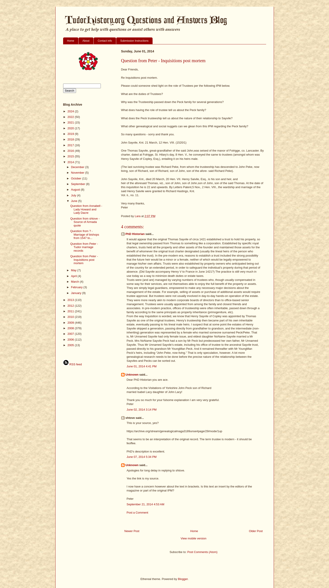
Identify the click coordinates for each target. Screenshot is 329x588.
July (74, 195)
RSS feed (72, 364)
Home (70, 40)
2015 (71, 156)
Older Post (256, 531)
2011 (71, 311)
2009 (71, 322)
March (75, 281)
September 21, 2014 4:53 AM (145, 504)
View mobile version (193, 538)
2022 (71, 117)
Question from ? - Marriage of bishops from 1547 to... (84, 234)
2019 (71, 134)
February (77, 287)
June (74, 201)
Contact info (105, 40)
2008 (71, 328)
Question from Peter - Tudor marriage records (84, 247)
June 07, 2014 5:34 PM (142, 456)
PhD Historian (135, 234)
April (74, 276)
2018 (71, 139)
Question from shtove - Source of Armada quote (85, 222)
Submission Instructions (134, 40)
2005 (71, 345)
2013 (71, 300)
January (76, 293)
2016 (71, 150)
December (78, 167)
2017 (71, 145)
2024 (71, 111)
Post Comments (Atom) (202, 552)
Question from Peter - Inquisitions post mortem (84, 260)
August (76, 189)
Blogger (183, 579)
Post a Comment (137, 512)
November (78, 172)
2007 (71, 333)
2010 (71, 317)
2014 (71, 162)
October (76, 178)
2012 (71, 305)
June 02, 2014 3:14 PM (142, 409)
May (74, 270)
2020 (71, 128)
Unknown (132, 374)
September (78, 184)
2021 (71, 122)
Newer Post (131, 531)
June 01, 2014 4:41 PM (142, 366)
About (86, 40)
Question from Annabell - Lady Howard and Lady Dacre (86, 209)
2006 (71, 339)
